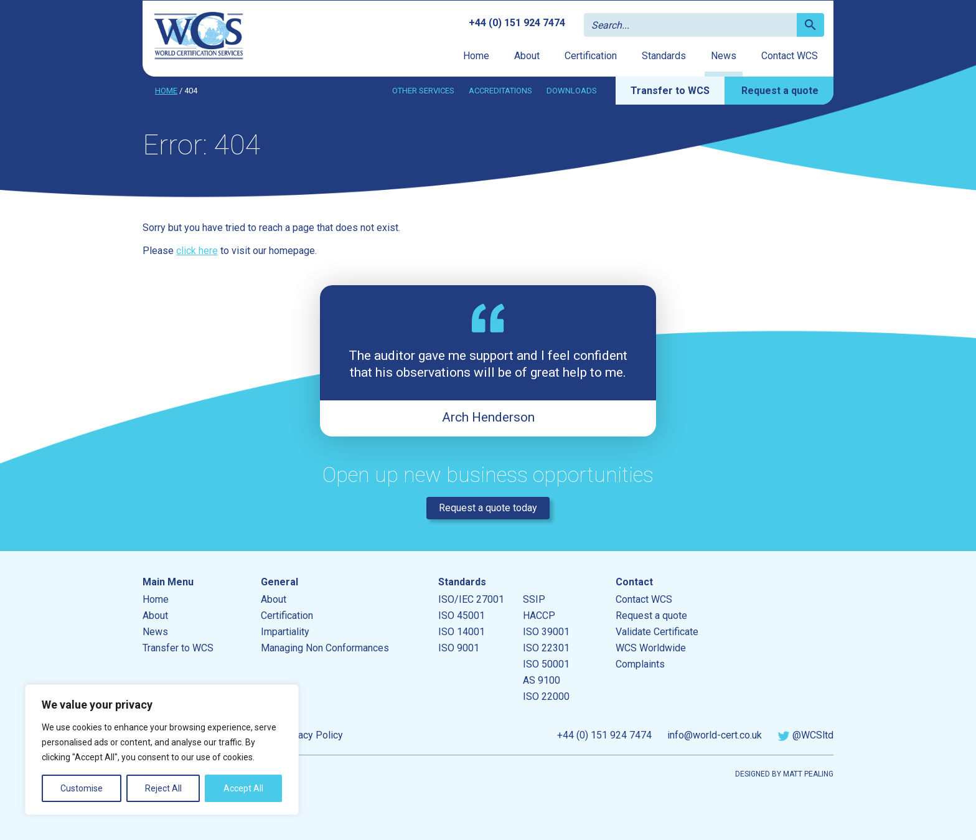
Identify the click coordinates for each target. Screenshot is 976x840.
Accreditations (500, 90)
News (723, 56)
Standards (664, 56)
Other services (423, 90)
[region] (162, 749)
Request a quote (780, 91)
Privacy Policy (312, 735)
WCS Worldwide (651, 648)
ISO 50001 (546, 664)
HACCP (539, 615)
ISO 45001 (461, 615)
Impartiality (285, 632)
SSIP (534, 599)
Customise (81, 788)
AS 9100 (541, 680)
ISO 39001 (546, 632)
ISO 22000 (546, 696)
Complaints (640, 664)
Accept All (243, 788)
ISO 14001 (461, 632)
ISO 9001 (458, 648)
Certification (591, 56)
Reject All (163, 788)
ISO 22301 (546, 648)
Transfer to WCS (670, 91)
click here (197, 251)
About (527, 56)
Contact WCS (789, 56)
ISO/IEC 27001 (471, 599)
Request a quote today (488, 508)
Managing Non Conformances (325, 648)
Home (476, 56)
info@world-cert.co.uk (714, 735)
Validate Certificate (657, 632)
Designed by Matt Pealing (784, 774)
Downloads (572, 90)
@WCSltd (805, 735)
